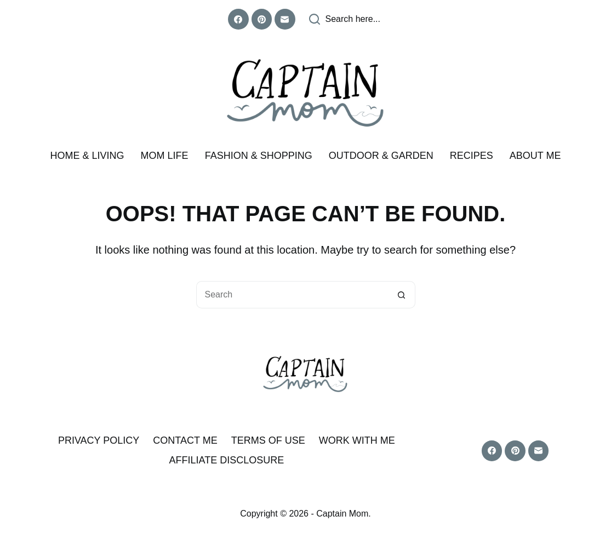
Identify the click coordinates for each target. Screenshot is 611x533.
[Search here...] (345, 19)
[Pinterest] (262, 19)
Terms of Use (268, 440)
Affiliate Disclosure (226, 460)
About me (535, 155)
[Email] (285, 19)
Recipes (471, 155)
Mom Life (165, 155)
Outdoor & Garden (381, 155)
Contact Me (185, 440)
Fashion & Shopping (258, 155)
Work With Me (357, 440)
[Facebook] (238, 19)
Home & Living (87, 155)
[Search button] (401, 294)
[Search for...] (292, 294)
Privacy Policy (98, 440)
